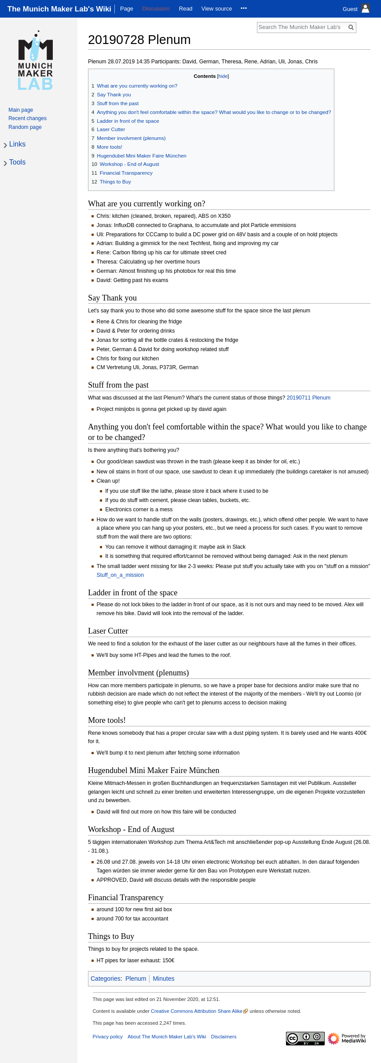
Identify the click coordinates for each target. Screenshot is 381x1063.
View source (216, 8)
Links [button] (17, 144)
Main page (20, 110)
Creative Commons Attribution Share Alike (196, 1011)
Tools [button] (17, 162)
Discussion (155, 8)
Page (126, 8)
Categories (106, 978)
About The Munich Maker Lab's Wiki (167, 1036)
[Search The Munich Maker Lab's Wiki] (301, 26)
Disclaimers (224, 1036)
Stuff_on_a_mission (120, 575)
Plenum (135, 978)
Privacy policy (108, 1036)
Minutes (163, 978)
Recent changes (27, 118)
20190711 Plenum (308, 398)
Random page (24, 127)
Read (186, 8)
